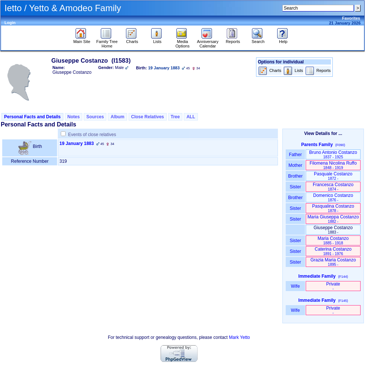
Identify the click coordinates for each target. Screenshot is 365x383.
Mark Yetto (239, 337)
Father (295, 154)
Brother (295, 176)
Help (283, 40)
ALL (190, 116)
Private (333, 286)
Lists (157, 40)
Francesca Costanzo (333, 186)
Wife (295, 286)
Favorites (351, 18)
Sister (295, 186)
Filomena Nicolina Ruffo (332, 165)
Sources (95, 116)
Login (10, 22)
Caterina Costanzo (333, 251)
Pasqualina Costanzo (333, 208)
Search (258, 40)
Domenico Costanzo (333, 197)
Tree (175, 116)
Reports (233, 40)
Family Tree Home (106, 42)
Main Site (81, 40)
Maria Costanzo (333, 240)
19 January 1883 (76, 143)
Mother (295, 165)
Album (117, 116)
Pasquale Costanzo (333, 176)
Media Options (183, 42)
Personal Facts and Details (32, 116)
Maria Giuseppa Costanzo (333, 219)
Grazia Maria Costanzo (333, 262)
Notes (73, 116)
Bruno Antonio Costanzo (333, 154)
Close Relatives (147, 116)
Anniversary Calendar (207, 42)
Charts (132, 40)
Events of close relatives (92, 134)
